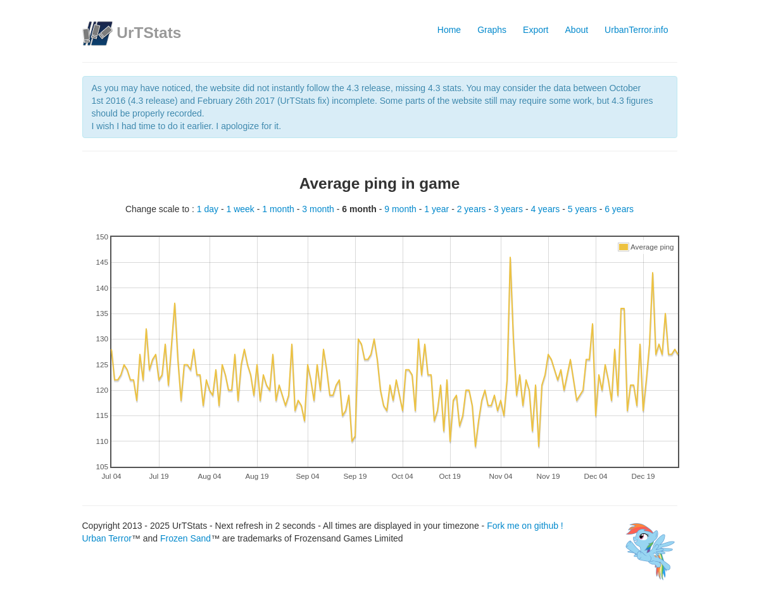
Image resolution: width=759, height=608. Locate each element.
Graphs (491, 30)
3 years (509, 209)
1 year (437, 209)
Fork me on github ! (525, 526)
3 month (319, 209)
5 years (583, 209)
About (577, 30)
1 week (241, 209)
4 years (546, 209)
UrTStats (148, 32)
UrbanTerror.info (636, 30)
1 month (279, 209)
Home (449, 30)
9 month (401, 209)
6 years (619, 209)
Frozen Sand (185, 538)
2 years (473, 209)
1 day (209, 209)
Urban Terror (107, 538)
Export (535, 30)
